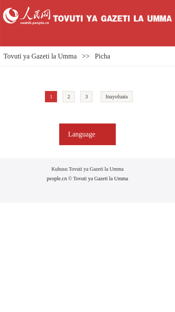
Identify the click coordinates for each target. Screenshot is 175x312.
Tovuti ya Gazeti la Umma (40, 56)
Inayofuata (116, 97)
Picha (103, 56)
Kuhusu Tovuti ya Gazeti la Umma (87, 169)
